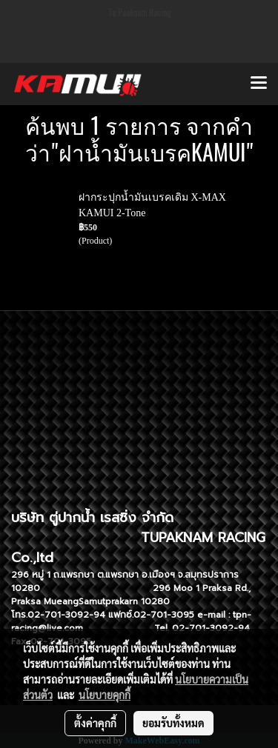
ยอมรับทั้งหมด (173, 722)
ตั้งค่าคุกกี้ (95, 722)
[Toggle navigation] (258, 83)
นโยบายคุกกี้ (104, 694)
